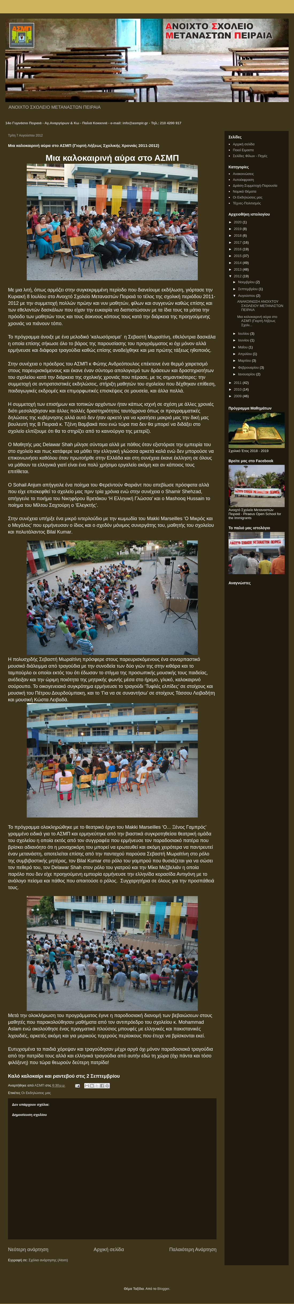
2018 (238, 235)
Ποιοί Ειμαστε (243, 150)
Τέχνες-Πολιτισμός (247, 203)
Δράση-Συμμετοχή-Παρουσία (255, 186)
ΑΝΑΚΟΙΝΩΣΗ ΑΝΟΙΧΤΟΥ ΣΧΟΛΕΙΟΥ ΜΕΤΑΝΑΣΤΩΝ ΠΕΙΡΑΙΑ (260, 305)
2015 (238, 256)
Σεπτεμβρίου (248, 289)
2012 (238, 276)
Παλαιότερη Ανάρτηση (192, 1249)
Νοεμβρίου (247, 282)
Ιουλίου (244, 334)
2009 (238, 396)
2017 (238, 242)
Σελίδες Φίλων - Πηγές (250, 156)
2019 (238, 229)
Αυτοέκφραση (243, 180)
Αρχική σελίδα (109, 1249)
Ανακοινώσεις (243, 174)
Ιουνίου (244, 340)
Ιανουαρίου (247, 374)
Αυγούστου (247, 296)
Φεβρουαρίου (249, 367)
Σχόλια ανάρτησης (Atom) (48, 1260)
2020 (238, 222)
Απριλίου (245, 354)
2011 (238, 383)
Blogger (163, 1289)
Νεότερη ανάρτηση (28, 1249)
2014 (238, 263)
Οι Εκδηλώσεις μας (36, 1093)
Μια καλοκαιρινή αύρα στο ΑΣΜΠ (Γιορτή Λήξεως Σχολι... (257, 321)
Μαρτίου (245, 361)
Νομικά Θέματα (244, 191)
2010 (238, 389)
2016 (238, 249)
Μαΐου (243, 347)
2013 (238, 269)
